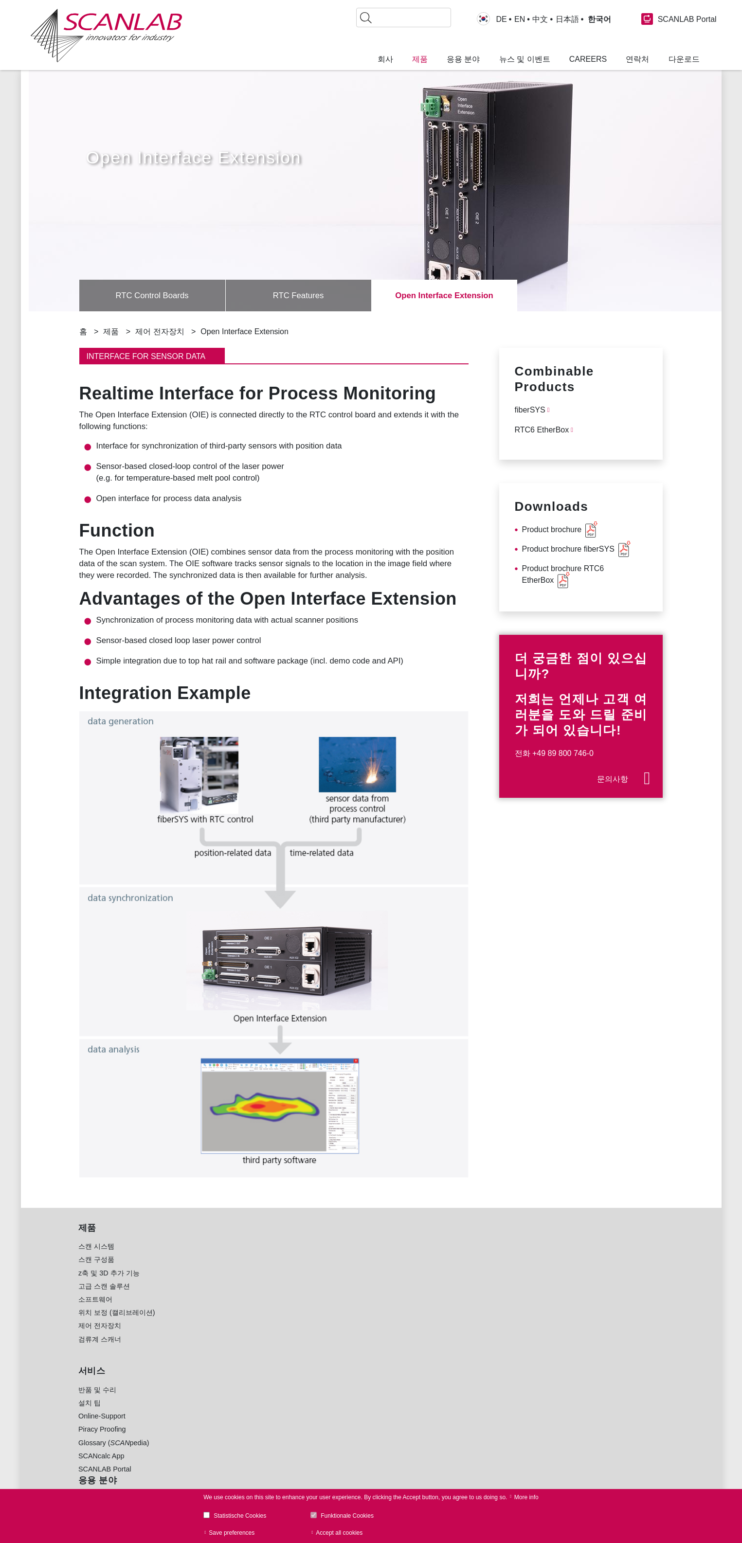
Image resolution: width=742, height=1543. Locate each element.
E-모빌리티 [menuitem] (335, 1337)
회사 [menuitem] (385, 59)
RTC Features (298, 296)
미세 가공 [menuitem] (212, 1271)
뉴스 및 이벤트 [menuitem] (524, 59)
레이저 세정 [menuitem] (216, 1337)
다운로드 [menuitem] (684, 59)
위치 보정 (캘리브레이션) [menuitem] (116, 1324)
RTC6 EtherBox (542, 430)
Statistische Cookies (240, 1515)
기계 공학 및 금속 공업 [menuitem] (352, 1311)
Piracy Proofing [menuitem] (102, 1440)
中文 (540, 19)
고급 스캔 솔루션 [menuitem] (104, 1297)
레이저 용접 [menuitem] (216, 1311)
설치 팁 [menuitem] (89, 1414)
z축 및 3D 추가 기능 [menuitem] (109, 1284)
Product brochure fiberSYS (568, 549)
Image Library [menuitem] (219, 1467)
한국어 (598, 19)
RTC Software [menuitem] (220, 1427)
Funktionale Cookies (347, 1515)
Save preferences (231, 1532)
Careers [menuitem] (588, 59)
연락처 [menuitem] (637, 59)
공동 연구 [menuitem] (332, 1390)
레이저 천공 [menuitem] (216, 1297)
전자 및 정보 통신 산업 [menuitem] (352, 1271)
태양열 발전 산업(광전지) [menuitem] (356, 1324)
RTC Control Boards (152, 296)
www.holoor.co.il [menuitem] (343, 1453)
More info (526, 1497)
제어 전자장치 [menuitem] (99, 1337)
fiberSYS (530, 410)
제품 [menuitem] (420, 59)
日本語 (567, 19)
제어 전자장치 (159, 331)
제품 (111, 331)
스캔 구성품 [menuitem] (96, 1271)
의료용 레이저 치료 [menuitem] (227, 1350)
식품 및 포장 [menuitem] (337, 1284)
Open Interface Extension (444, 296)
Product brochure (552, 529)
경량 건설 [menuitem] (332, 1297)
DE (501, 19)
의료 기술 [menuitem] (332, 1350)
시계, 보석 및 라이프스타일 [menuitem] (359, 1377)
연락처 (486, 1329)
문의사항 (612, 779)
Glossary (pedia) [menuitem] (113, 1454)
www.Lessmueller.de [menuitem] (349, 1466)
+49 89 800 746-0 (563, 753)
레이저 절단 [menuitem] (216, 1324)
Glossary (598, 1330)
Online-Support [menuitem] (102, 1427)
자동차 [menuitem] (328, 1258)
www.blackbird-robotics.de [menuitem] (358, 1440)
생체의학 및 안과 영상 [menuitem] (231, 1364)
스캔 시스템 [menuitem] (96, 1258)
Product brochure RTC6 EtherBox (563, 574)
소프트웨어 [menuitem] (95, 1311)
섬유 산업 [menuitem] (332, 1364)
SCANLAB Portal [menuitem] (104, 1480)
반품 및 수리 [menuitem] (97, 1401)
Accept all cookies (339, 1532)
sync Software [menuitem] (228, 1454)
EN (519, 19)
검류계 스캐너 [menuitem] (99, 1350)
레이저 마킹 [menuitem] (216, 1258)
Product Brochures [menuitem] (227, 1414)
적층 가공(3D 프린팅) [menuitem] (230, 1284)
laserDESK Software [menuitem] (230, 1440)
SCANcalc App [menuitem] (101, 1467)
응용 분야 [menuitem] (463, 59)
